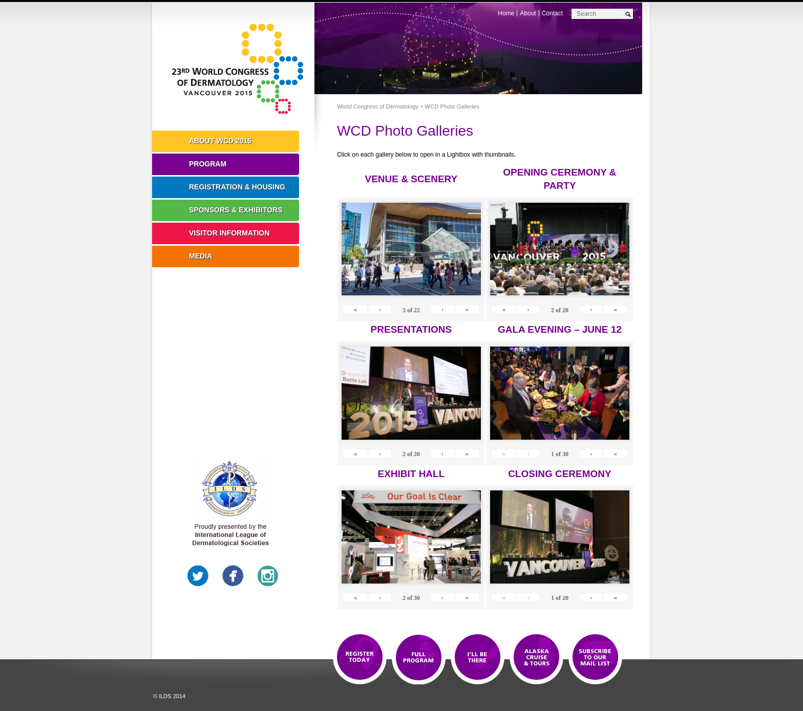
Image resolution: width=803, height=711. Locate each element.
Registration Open (360, 657)
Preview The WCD (536, 657)
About (528, 13)
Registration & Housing (237, 187)
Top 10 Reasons (419, 657)
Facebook (233, 576)
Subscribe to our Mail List (595, 657)
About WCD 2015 (220, 141)
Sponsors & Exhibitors (236, 210)
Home (506, 13)
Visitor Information (229, 233)
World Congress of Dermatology (240, 69)
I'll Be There (477, 657)
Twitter (198, 576)
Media (200, 256)
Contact (552, 13)
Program (207, 164)
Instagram (267, 576)
